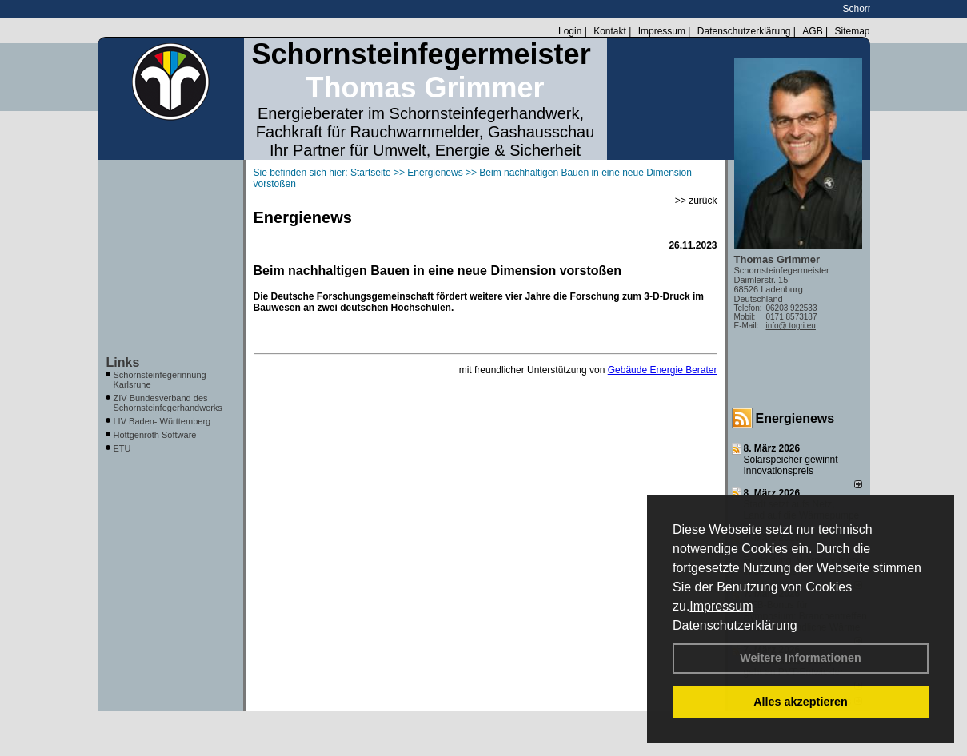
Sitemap (851, 31)
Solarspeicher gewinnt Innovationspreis (791, 465)
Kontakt (609, 31)
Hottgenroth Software (155, 435)
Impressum (721, 606)
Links (123, 362)
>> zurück (696, 200)
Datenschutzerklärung (735, 625)
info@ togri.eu (791, 325)
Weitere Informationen (800, 657)
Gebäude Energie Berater (662, 370)
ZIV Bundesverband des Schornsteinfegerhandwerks (168, 402)
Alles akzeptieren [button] (800, 701)
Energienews (795, 418)
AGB (812, 31)
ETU (122, 448)
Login (569, 31)
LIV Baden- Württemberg (162, 421)
